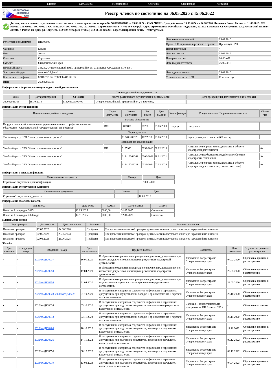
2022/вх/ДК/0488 (44, 328)
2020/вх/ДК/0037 (44, 259)
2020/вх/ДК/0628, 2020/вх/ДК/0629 (55, 293)
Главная (51, 3)
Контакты (222, 3)
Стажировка (188, 3)
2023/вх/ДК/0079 (44, 362)
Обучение (154, 3)
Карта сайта (86, 3)
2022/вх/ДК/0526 (44, 339)
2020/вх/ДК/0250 (44, 271)
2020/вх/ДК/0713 (44, 316)
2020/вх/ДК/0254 (44, 282)
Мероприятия (119, 3)
